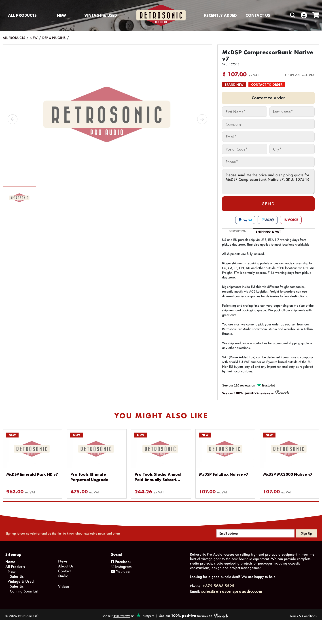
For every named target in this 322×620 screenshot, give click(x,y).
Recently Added (220, 15)
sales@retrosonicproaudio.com (231, 588)
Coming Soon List (24, 588)
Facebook (121, 558)
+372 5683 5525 (218, 582)
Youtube (120, 568)
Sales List (17, 573)
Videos (64, 583)
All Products (22, 15)
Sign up (306, 530)
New (61, 15)
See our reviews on (255, 392)
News (63, 558)
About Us (66, 563)
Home (10, 558)
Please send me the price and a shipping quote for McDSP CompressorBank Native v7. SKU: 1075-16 (268, 181)
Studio (63, 572)
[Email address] (255, 530)
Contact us (258, 15)
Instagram (121, 563)
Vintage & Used (100, 15)
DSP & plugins (54, 38)
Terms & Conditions (303, 613)
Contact (64, 567)
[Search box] (283, 15)
